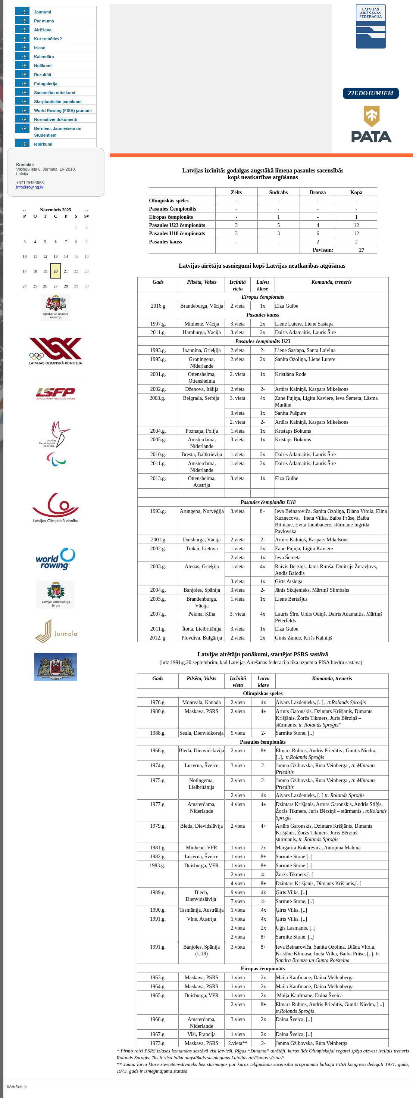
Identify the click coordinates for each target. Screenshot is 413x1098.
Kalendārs (44, 57)
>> (86, 210)
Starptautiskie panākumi (58, 101)
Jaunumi (42, 12)
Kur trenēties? (48, 39)
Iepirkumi (43, 144)
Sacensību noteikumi (54, 92)
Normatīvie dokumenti (56, 119)
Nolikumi (42, 65)
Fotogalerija (45, 83)
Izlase (40, 48)
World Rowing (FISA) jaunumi (63, 110)
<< (24, 210)
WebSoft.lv (17, 1087)
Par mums (44, 21)
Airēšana (42, 30)
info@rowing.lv (29, 187)
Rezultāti (42, 74)
